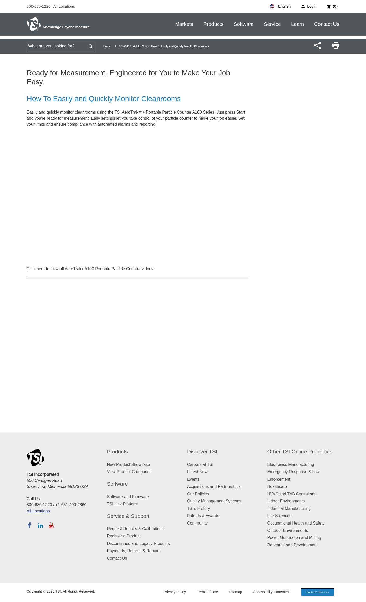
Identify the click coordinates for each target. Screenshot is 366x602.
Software (244, 24)
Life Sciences (279, 516)
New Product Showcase (128, 464)
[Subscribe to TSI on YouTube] (51, 525)
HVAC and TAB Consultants (292, 494)
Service (272, 24)
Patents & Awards (203, 516)
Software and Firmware (128, 497)
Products (213, 24)
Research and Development (292, 545)
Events (193, 479)
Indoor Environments (286, 501)
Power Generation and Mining (294, 537)
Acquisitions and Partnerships (214, 486)
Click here (36, 269)
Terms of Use (203, 592)
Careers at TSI (200, 464)
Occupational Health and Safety (296, 523)
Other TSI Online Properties (299, 451)
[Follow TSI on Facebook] (29, 525)
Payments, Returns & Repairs (134, 551)
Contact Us (326, 24)
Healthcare (277, 486)
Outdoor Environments (287, 530)
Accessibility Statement (268, 592)
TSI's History (198, 508)
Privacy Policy (171, 592)
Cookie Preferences (315, 592)
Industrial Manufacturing (289, 508)
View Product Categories (129, 472)
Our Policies (198, 494)
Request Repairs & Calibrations (135, 529)
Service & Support (128, 516)
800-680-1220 (39, 6)
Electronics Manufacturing (290, 464)
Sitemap (231, 592)
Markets (184, 24)
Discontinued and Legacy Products (138, 543)
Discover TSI (202, 451)
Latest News (198, 472)
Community (197, 523)
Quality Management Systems (214, 501)
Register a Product (124, 536)
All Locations (64, 6)
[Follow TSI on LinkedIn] (40, 525)
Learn (297, 24)
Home (107, 46)
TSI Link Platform (122, 504)
